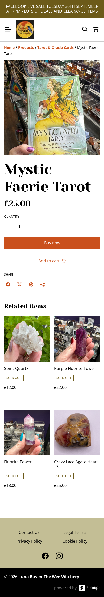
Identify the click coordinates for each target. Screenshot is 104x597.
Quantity (11, 216)
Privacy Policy (29, 541)
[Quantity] (19, 227)
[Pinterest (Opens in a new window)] (31, 284)
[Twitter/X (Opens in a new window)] (19, 284)
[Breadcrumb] (52, 51)
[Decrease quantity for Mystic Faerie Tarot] (9, 227)
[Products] (26, 47)
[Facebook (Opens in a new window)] (8, 284)
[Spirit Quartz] (27, 358)
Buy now (52, 243)
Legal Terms (74, 532)
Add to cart (52, 261)
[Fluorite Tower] (27, 454)
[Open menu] (8, 29)
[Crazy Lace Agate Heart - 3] (77, 454)
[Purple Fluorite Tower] (77, 358)
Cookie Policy (74, 541)
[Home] (9, 47)
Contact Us (29, 532)
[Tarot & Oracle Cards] (55, 47)
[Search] (84, 29)
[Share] (43, 284)
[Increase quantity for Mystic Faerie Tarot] (29, 227)
